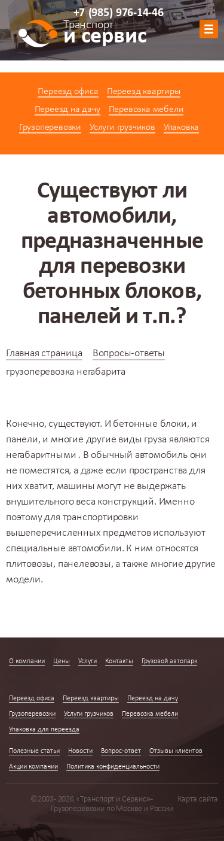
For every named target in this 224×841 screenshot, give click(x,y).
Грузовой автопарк (169, 661)
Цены (61, 661)
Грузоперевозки (50, 127)
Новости (80, 751)
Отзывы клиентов (175, 751)
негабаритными (41, 455)
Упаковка (181, 127)
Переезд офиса (68, 91)
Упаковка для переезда (44, 729)
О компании (27, 661)
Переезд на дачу (67, 109)
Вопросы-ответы (129, 353)
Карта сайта (197, 799)
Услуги (87, 661)
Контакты (119, 661)
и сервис (104, 34)
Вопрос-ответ (121, 751)
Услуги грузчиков (122, 127)
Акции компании (33, 766)
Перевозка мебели (146, 109)
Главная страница (44, 353)
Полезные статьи (34, 751)
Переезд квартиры (143, 91)
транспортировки (101, 517)
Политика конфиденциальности (112, 766)
